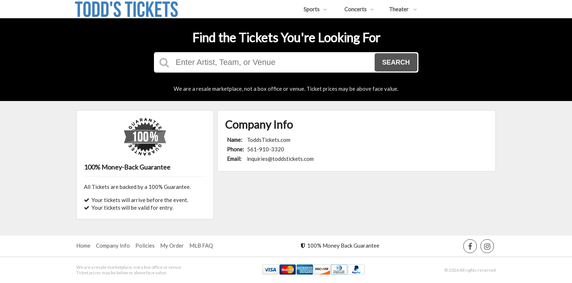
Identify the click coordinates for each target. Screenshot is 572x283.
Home (83, 245)
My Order (172, 245)
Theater (403, 9)
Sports (315, 9)
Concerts (359, 9)
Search (396, 62)
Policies (145, 245)
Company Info (113, 245)
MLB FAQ (201, 245)
